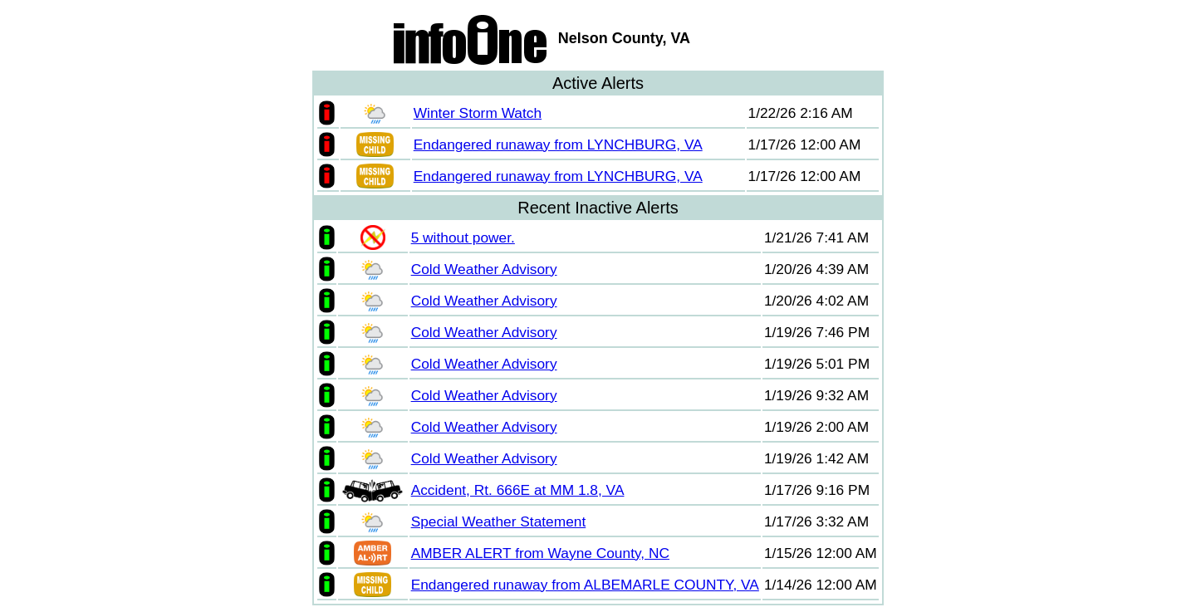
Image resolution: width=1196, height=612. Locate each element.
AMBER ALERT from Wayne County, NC (540, 553)
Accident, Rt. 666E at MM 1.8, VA (518, 490)
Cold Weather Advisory (484, 269)
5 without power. (463, 237)
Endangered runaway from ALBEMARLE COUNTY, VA (585, 584)
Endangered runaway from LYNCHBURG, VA (558, 144)
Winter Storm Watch (478, 113)
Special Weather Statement (498, 521)
